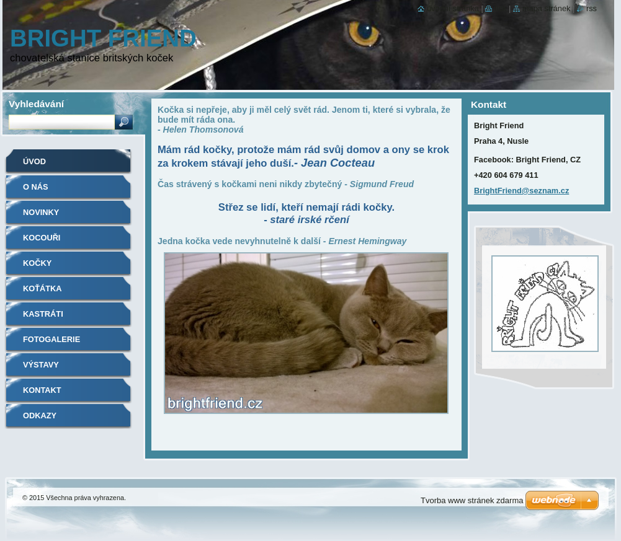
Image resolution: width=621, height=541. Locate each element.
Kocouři (41, 237)
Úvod (34, 161)
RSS (591, 8)
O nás (35, 186)
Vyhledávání (36, 104)
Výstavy (41, 364)
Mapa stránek (546, 8)
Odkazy (39, 415)
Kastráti (43, 314)
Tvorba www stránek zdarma (472, 500)
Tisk (500, 8)
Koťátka (42, 288)
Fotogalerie (51, 339)
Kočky (37, 263)
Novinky (41, 212)
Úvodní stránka (453, 8)
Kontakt (42, 390)
